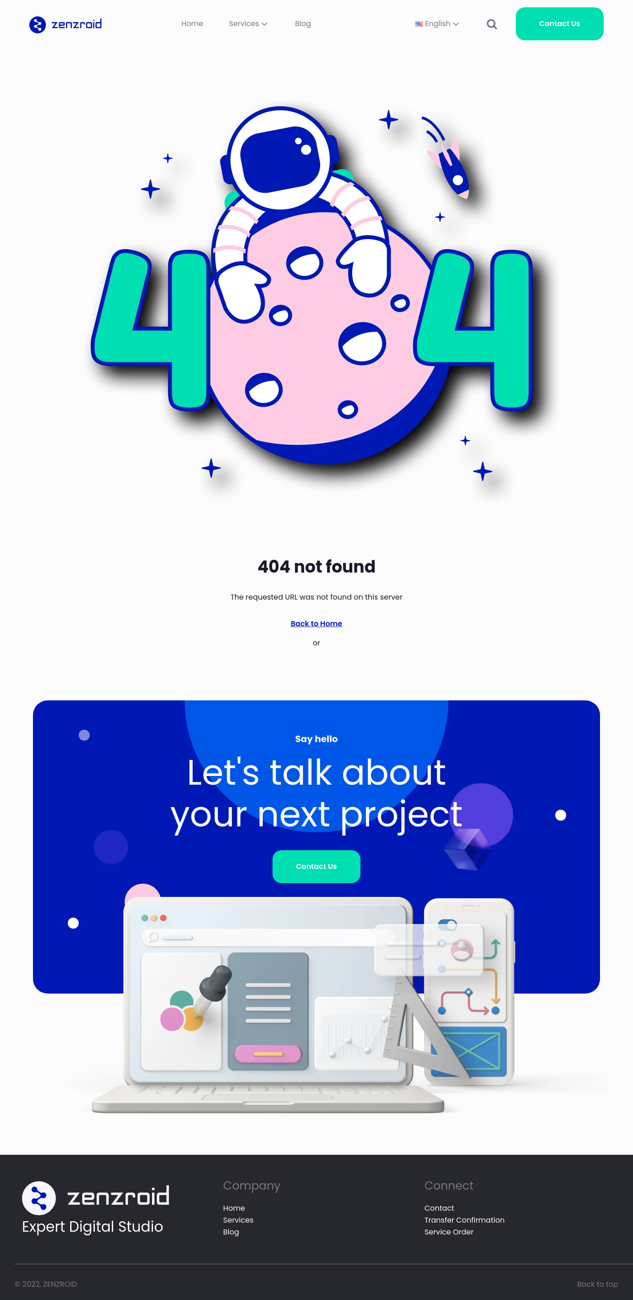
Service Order (449, 1232)
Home (192, 23)
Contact (439, 1208)
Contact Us (559, 23)
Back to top (597, 1284)
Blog (303, 23)
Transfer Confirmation (465, 1220)
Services (249, 23)
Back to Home (316, 623)
